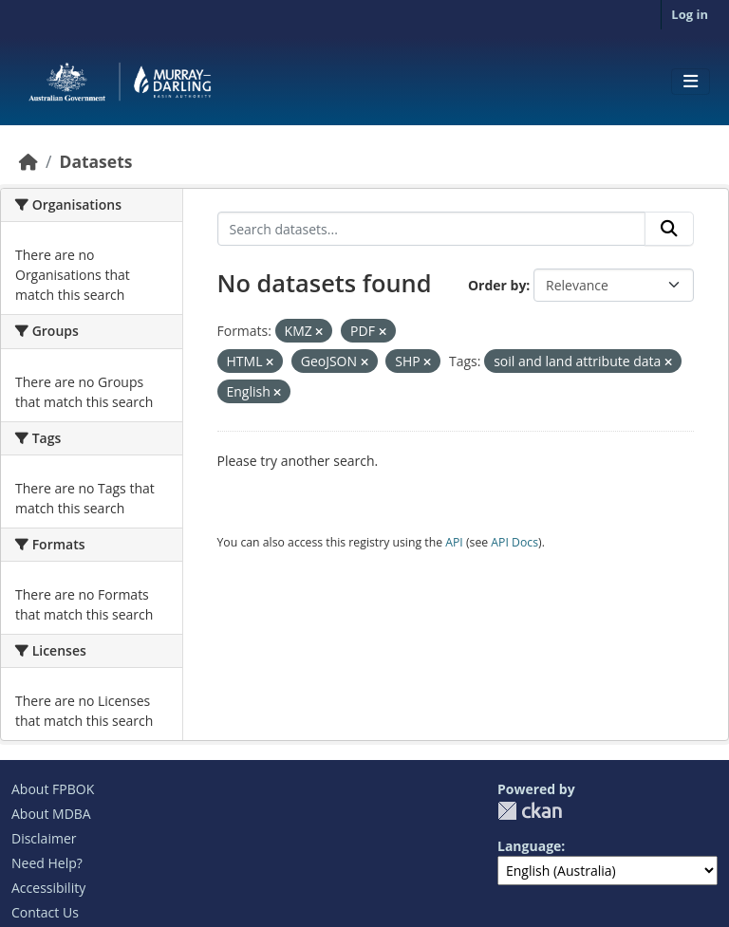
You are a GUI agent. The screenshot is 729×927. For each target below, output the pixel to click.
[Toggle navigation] (690, 81)
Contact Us (45, 912)
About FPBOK (52, 789)
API (454, 542)
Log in (689, 14)
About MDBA (51, 814)
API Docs (514, 542)
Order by (497, 285)
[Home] (28, 161)
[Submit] (669, 229)
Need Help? (47, 863)
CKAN (529, 811)
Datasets (95, 161)
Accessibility (48, 888)
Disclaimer (43, 838)
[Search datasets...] (431, 229)
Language (529, 846)
